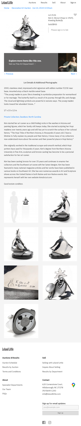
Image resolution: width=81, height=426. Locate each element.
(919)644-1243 (49, 391)
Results (44, 2)
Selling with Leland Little (52, 363)
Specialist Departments (12, 385)
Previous (8, 74)
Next (74, 74)
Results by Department (52, 371)
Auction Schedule (9, 363)
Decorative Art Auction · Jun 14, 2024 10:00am (32, 8)
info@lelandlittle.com (51, 394)
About (63, 2)
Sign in (73, 2)
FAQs (4, 393)
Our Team (6, 389)
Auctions (32, 2)
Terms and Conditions (11, 371)
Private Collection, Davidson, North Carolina (22, 117)
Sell (54, 2)
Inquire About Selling (51, 367)
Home (6, 8)
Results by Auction (10, 367)
